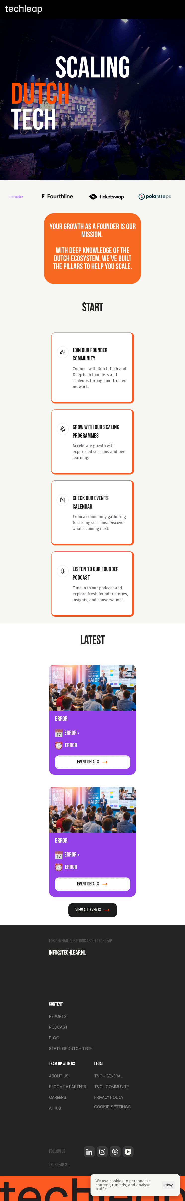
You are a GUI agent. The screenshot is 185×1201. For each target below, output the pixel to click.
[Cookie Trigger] (112, 1107)
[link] (92, 762)
